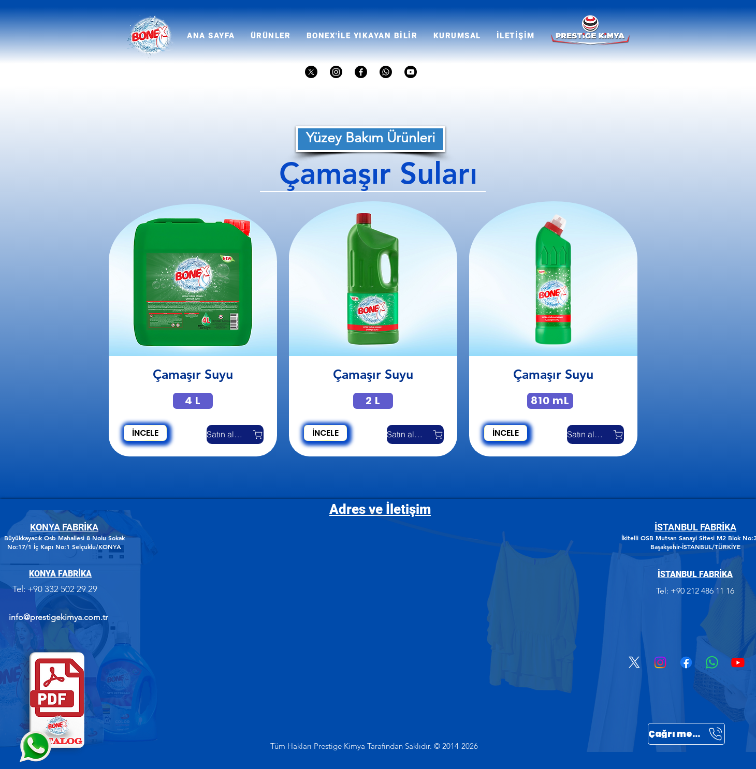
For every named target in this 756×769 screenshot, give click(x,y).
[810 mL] (550, 401)
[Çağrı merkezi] (686, 734)
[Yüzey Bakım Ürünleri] (370, 139)
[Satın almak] (235, 434)
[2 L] (373, 401)
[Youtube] (738, 662)
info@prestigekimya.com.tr (58, 617)
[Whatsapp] (712, 662)
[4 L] (193, 401)
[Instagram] (660, 662)
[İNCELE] (145, 433)
